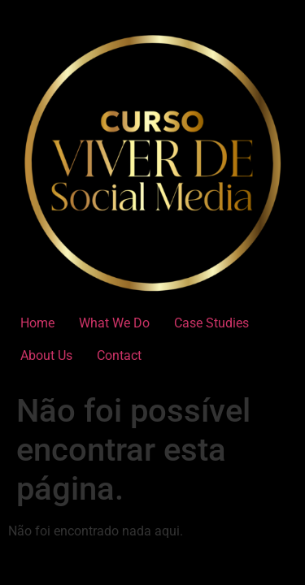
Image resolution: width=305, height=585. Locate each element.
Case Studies (211, 323)
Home (37, 323)
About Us (46, 355)
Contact (119, 355)
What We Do (114, 323)
